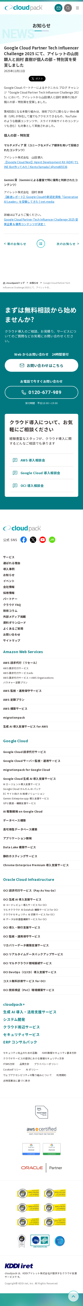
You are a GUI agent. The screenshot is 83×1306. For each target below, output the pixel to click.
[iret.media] (52, 540)
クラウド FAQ (12, 604)
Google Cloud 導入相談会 (36, 472)
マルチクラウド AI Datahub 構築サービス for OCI (30, 909)
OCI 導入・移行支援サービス (21, 927)
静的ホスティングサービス (20, 856)
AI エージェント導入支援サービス (21, 784)
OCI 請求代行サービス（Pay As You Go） (30, 890)
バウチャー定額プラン (15, 682)
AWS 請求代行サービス (16, 668)
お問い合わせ (11, 634)
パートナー (10, 598)
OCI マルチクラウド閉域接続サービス (27, 963)
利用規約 (61, 1075)
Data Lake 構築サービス (19, 847)
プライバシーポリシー (46, 1064)
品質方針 (24, 1064)
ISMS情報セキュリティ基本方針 (59, 1053)
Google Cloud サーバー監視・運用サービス (31, 761)
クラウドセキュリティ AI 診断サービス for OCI (28, 914)
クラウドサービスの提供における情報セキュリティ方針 (33, 1058)
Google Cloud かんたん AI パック (22, 789)
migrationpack (14, 717)
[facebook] (23, 540)
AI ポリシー (32, 1069)
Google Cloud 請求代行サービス (24, 752)
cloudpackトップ (15, 282)
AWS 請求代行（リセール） (21, 663)
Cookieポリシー (12, 1069)
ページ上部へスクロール (78, 1296)
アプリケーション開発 (17, 838)
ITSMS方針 (9, 1064)
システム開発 (14, 1019)
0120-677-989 (41, 392)
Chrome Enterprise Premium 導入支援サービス (36, 865)
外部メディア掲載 (14, 616)
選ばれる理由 (11, 563)
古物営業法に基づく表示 (16, 1080)
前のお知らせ (16, 243)
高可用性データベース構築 (20, 829)
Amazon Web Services (23, 651)
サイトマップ (11, 640)
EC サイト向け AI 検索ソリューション (24, 793)
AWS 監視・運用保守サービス (22, 691)
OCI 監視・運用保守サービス (21, 936)
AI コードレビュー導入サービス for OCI (25, 905)
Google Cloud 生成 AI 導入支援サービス (29, 779)
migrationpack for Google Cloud (26, 770)
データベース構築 (14, 820)
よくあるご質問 (13, 628)
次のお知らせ (66, 243)
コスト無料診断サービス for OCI (24, 981)
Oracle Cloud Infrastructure (28, 879)
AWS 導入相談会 (29, 460)
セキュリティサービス (21, 1034)
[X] (33, 540)
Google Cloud (15, 740)
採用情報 (9, 592)
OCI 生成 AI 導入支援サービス (22, 899)
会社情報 (9, 586)
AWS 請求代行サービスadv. (18, 673)
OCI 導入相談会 (28, 485)
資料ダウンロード (14, 622)
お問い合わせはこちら (41, 365)
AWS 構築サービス (15, 708)
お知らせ (34, 282)
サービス (9, 557)
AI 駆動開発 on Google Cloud (23, 811)
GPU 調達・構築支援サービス (19, 803)
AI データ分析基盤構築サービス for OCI (25, 919)
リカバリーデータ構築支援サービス (26, 945)
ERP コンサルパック (20, 1042)
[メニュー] (77, 8)
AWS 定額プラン (14, 700)
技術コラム (10, 610)
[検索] (68, 8)
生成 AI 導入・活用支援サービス (29, 1012)
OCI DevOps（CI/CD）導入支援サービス (30, 972)
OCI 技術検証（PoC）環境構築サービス (28, 990)
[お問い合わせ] (58, 8)
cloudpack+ (14, 1004)
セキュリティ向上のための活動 (20, 1053)
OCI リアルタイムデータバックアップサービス (33, 954)
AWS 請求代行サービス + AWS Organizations (28, 678)
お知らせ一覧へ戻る (42, 243)
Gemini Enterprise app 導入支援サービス (26, 798)
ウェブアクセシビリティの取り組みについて (27, 1075)
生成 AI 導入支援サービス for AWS (25, 726)
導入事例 (9, 569)
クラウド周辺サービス (21, 1027)
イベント (9, 580)
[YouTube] (42, 540)
